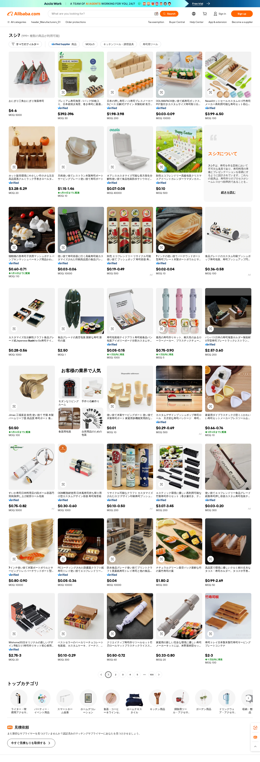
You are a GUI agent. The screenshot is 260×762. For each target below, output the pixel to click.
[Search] (169, 14)
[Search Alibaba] (101, 14)
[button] (156, 14)
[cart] (205, 14)
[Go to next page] (159, 674)
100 (152, 674)
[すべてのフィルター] (25, 44)
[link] (255, 727)
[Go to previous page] (101, 674)
